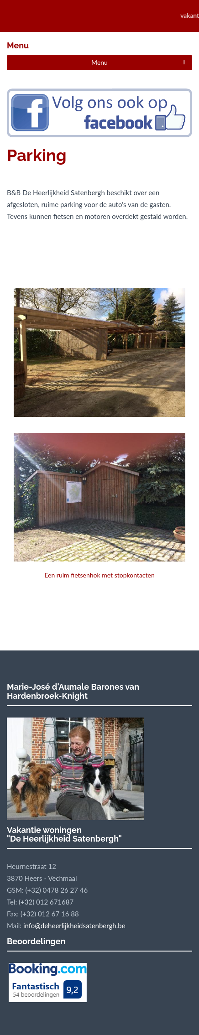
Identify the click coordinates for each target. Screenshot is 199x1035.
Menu (99, 62)
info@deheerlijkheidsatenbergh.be (74, 925)
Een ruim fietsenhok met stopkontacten (99, 506)
